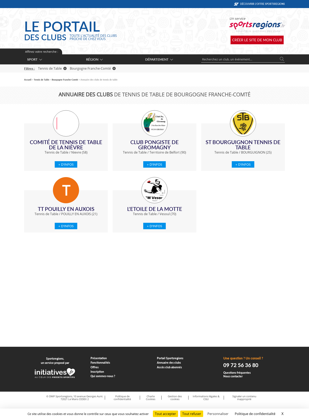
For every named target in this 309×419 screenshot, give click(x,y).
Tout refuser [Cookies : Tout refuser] (191, 414)
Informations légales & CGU (206, 398)
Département (159, 59)
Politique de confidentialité (122, 398)
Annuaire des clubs (169, 362)
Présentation (99, 358)
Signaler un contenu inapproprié (244, 398)
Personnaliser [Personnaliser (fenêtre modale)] (218, 414)
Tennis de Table (52, 68)
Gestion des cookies (175, 398)
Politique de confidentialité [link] (255, 414)
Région (94, 59)
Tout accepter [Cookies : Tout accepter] (165, 414)
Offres (95, 367)
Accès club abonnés (169, 367)
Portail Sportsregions (170, 358)
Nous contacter (233, 376)
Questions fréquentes (237, 372)
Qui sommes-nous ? (103, 376)
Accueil (27, 79)
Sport (34, 59)
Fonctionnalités (100, 362)
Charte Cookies (150, 398)
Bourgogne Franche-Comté (93, 68)
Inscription (97, 371)
